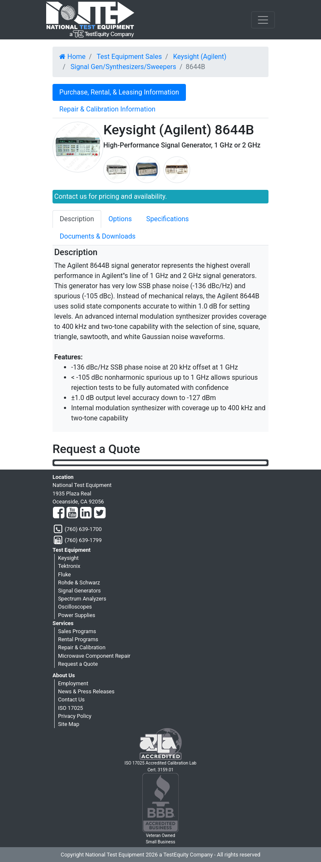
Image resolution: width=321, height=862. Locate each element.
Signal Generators (79, 590)
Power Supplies (76, 615)
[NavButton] (263, 19)
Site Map (68, 724)
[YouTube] (72, 513)
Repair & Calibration (81, 647)
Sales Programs (77, 631)
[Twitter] (100, 513)
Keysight (68, 558)
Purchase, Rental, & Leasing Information (119, 92)
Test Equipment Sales (129, 57)
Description (77, 219)
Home (72, 57)
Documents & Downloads (98, 236)
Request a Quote (78, 664)
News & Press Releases (86, 691)
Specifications (167, 219)
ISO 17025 (70, 708)
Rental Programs (78, 639)
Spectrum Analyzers (82, 598)
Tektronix (69, 566)
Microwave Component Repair (94, 656)
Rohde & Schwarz (79, 582)
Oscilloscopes (75, 606)
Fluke (64, 574)
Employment (73, 683)
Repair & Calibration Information (107, 109)
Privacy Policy (74, 716)
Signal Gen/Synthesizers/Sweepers (123, 67)
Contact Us (71, 699)
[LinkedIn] (86, 513)
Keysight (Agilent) (200, 57)
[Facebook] (59, 513)
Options (120, 219)
